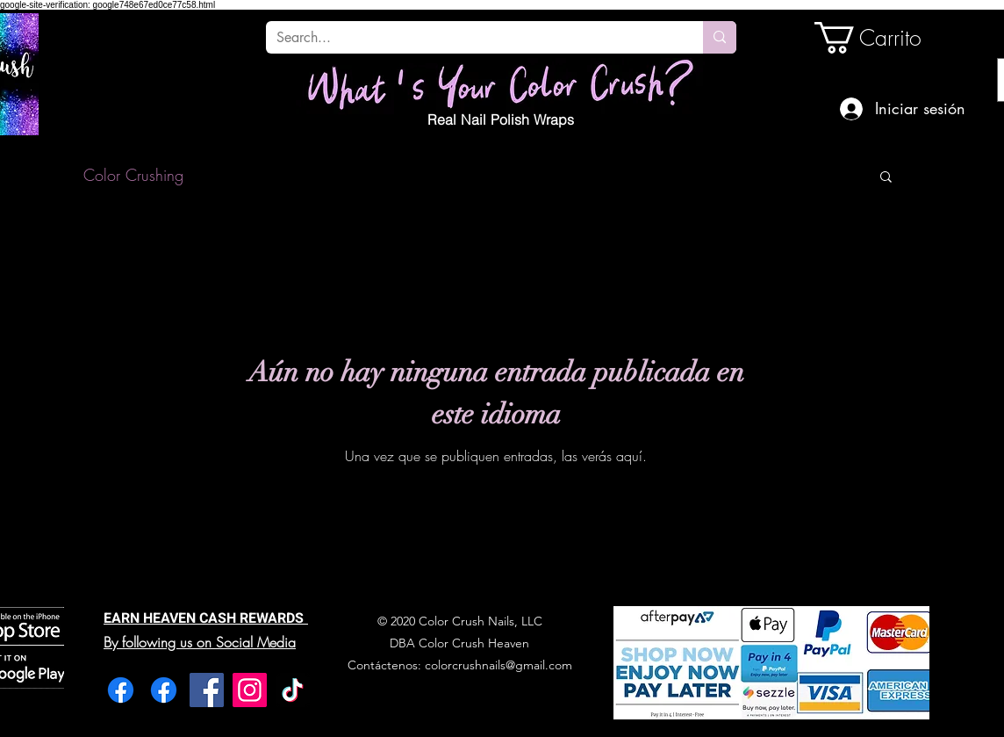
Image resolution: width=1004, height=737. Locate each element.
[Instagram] (250, 690)
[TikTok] (293, 690)
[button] (886, 178)
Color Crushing (133, 174)
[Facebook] (121, 690)
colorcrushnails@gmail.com (498, 665)
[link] (874, 38)
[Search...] (471, 37)
